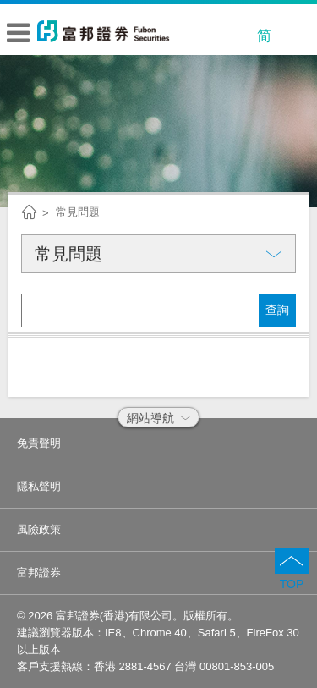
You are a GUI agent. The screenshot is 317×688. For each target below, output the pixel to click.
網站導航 (158, 418)
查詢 (277, 309)
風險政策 (39, 529)
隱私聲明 (39, 486)
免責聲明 (39, 443)
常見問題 (78, 212)
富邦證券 (39, 572)
